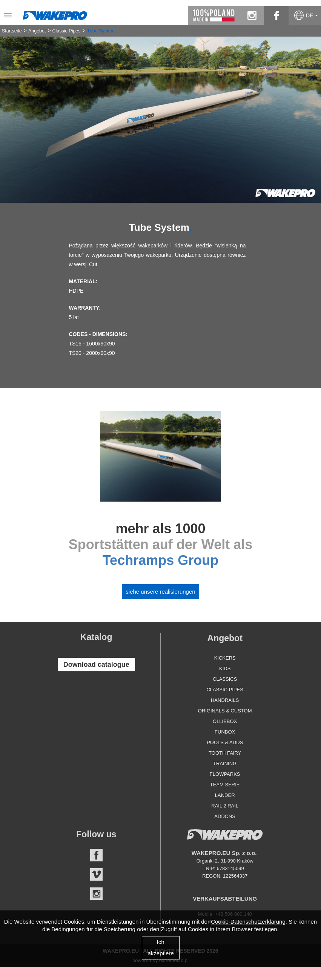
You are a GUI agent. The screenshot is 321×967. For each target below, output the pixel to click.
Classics (225, 679)
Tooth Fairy (225, 753)
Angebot (37, 31)
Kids (224, 668)
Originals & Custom (225, 711)
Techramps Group (160, 560)
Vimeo (96, 874)
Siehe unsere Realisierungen (160, 591)
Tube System (101, 31)
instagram (252, 15)
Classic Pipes (66, 31)
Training (225, 763)
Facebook (96, 855)
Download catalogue (96, 664)
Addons (224, 816)
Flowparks (225, 774)
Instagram (96, 893)
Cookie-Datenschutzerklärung (248, 921)
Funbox (225, 732)
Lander (225, 795)
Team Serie (225, 784)
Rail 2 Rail (224, 806)
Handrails (225, 700)
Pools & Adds (225, 742)
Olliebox (225, 721)
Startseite (12, 31)
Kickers (225, 658)
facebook (276, 15)
